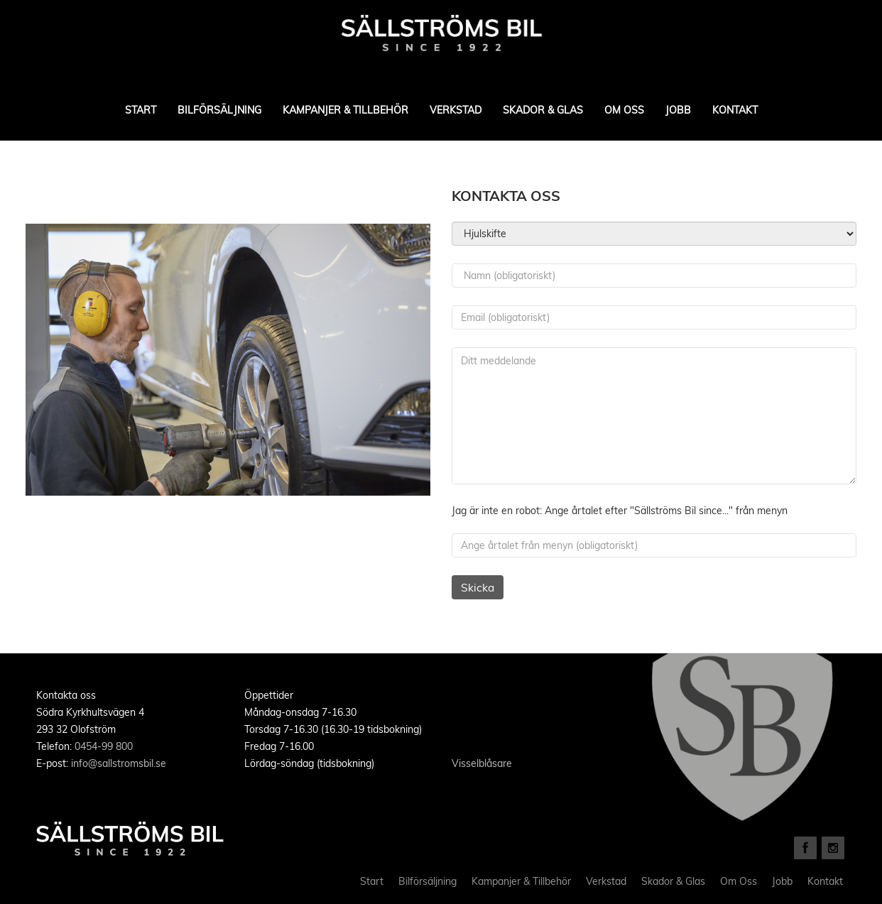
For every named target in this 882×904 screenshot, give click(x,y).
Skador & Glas (543, 110)
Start (140, 110)
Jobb (678, 110)
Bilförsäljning (219, 110)
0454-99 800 (104, 746)
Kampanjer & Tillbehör (345, 110)
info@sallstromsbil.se (118, 763)
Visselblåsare (482, 763)
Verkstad (455, 110)
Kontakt (735, 110)
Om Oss (624, 110)
